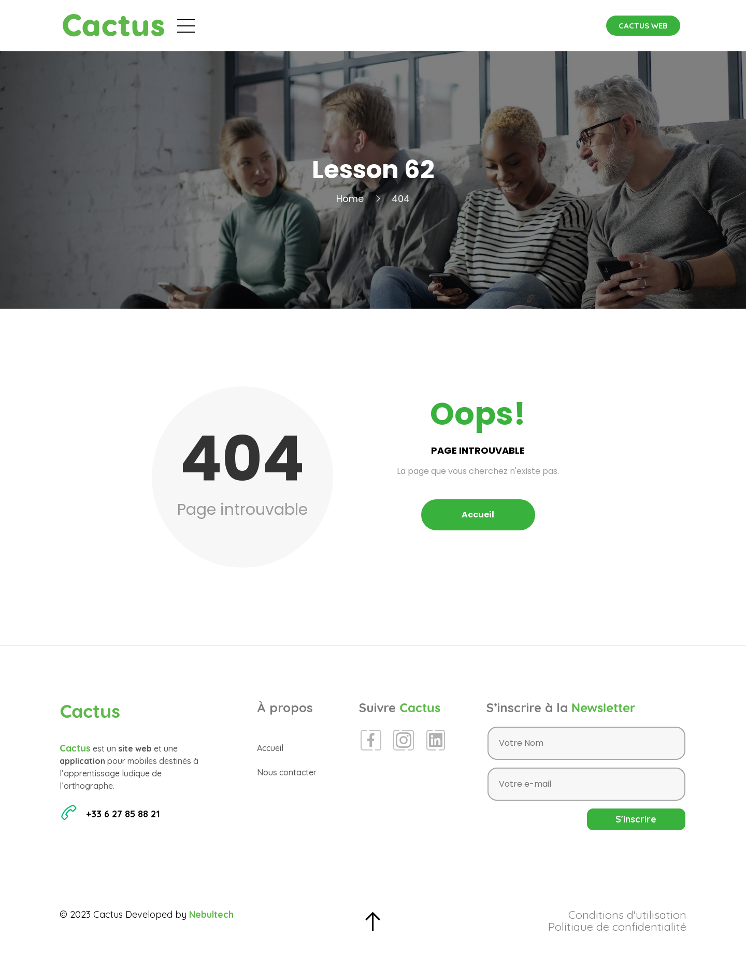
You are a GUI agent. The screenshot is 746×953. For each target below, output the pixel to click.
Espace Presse (447, 25)
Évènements (322, 25)
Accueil (257, 25)
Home (350, 198)
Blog (383, 25)
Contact (518, 25)
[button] (643, 26)
